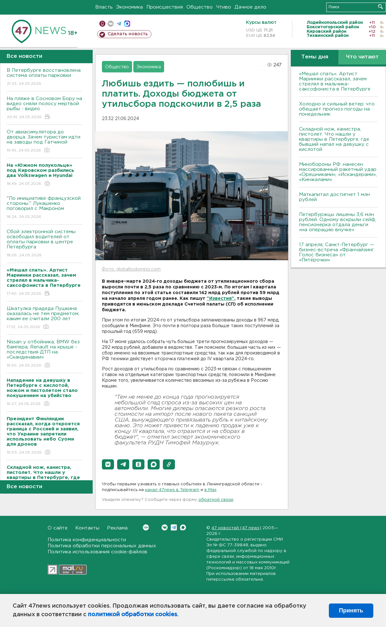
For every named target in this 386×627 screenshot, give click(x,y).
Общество (199, 7)
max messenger (127, 24)
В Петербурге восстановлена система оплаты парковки (45, 77)
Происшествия (164, 7)
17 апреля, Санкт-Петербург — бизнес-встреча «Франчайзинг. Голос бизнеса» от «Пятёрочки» (337, 252)
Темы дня (314, 57)
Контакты (87, 528)
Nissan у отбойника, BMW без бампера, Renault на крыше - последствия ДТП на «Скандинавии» (45, 354)
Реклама (117, 528)
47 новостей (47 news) (236, 528)
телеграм (119, 24)
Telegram (174, 527)
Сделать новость (128, 34)
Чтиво (223, 7)
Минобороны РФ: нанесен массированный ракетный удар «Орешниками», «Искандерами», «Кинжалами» (338, 172)
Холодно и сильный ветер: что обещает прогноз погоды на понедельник (337, 109)
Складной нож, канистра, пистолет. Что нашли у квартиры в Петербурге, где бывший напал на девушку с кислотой (334, 139)
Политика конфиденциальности (87, 540)
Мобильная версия (102, 24)
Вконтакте (146, 527)
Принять (351, 610)
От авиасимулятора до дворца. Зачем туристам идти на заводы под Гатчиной (45, 141)
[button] (108, 464)
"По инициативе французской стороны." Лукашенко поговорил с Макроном (45, 207)
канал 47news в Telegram (172, 490)
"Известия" (220, 298)
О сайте (58, 528)
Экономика (129, 7)
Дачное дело (250, 7)
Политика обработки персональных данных (102, 546)
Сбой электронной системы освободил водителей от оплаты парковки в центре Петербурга (45, 244)
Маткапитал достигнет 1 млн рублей (334, 197)
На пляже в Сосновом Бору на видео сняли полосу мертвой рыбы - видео (45, 108)
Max (183, 527)
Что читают (362, 57)
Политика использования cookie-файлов (97, 552)
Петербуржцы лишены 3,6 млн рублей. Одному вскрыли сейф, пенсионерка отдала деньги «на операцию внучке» (337, 222)
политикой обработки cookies (132, 614)
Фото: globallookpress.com (131, 269)
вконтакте (111, 24)
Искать (380, 6)
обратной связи (215, 500)
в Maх (210, 490)
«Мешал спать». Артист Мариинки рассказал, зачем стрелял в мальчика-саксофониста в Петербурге (334, 81)
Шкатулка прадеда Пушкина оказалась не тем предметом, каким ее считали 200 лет (45, 318)
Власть (104, 7)
